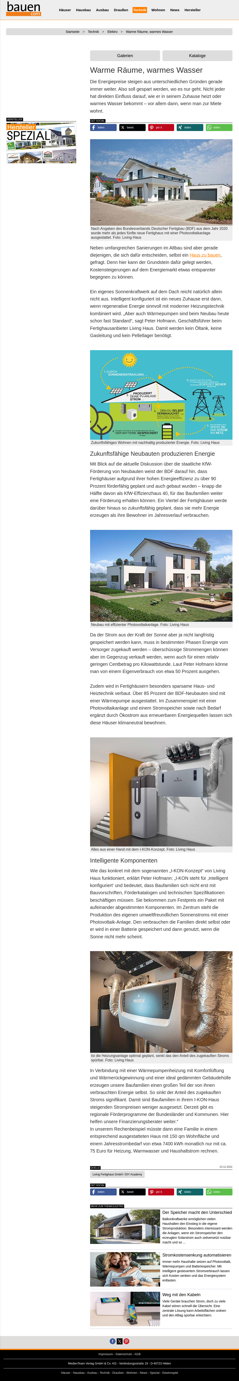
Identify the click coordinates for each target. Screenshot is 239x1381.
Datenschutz (124, 1354)
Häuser (65, 10)
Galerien (125, 55)
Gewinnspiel (170, 1372)
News (174, 10)
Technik (139, 10)
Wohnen (158, 10)
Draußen (121, 10)
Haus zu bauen (205, 255)
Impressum (105, 1354)
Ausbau (102, 10)
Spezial (154, 1372)
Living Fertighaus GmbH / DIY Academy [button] (117, 1174)
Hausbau (83, 10)
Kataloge (197, 55)
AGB (137, 1354)
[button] (103, 127)
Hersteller (193, 10)
